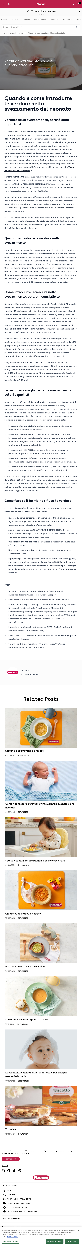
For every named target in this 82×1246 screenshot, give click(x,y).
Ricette (15, 19)
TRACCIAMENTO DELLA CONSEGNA (22, 1212)
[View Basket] (79, 4)
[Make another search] (41, 27)
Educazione (67, 19)
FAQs (9, 1191)
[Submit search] (9, 4)
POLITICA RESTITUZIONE (17, 1207)
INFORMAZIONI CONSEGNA (18, 1203)
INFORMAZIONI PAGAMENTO (19, 1199)
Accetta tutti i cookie (54, 1241)
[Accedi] (72, 4)
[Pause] (80, 12)
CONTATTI (11, 1195)
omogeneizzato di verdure (33, 311)
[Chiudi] (78, 1230)
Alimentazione (40, 19)
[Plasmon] (41, 4)
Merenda (54, 19)
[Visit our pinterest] (19, 1170)
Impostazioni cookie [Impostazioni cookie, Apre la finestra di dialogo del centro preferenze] (10, 1241)
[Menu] (3, 4)
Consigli (26, 19)
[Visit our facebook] (8, 1170)
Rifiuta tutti (71, 1241)
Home (5, 33)
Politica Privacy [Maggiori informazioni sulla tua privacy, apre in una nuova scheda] (13, 1237)
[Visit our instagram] (3, 1170)
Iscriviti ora (11, 1159)
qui (62, 356)
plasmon (25, 670)
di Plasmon (23, 755)
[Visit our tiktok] (14, 1170)
